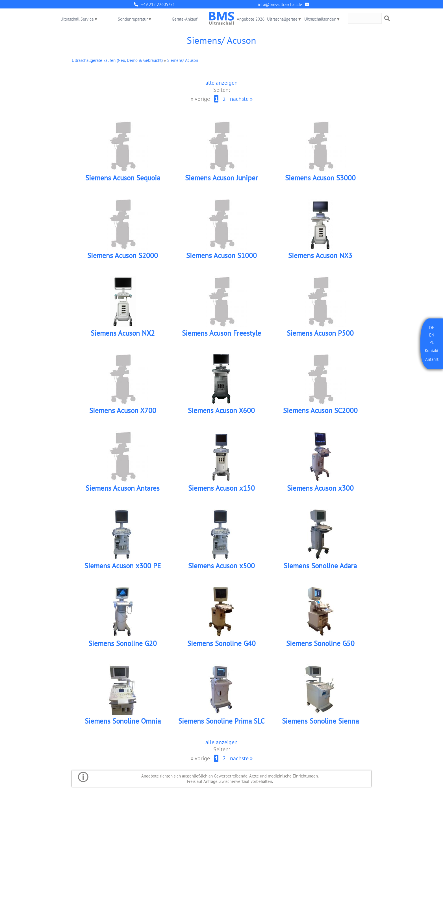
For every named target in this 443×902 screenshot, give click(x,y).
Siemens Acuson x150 (221, 490)
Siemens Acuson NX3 (320, 256)
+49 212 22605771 (158, 4)
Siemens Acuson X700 (122, 412)
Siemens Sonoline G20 (123, 646)
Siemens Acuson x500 (221, 568)
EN (431, 335)
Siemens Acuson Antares (123, 490)
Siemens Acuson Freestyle (221, 334)
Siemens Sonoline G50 (320, 646)
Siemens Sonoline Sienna (320, 724)
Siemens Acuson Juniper (221, 178)
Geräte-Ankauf (184, 19)
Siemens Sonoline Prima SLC (221, 724)
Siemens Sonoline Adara (320, 568)
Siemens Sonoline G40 (221, 646)
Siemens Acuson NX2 (123, 334)
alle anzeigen (221, 82)
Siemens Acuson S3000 (320, 178)
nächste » (241, 99)
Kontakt (431, 350)
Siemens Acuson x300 (320, 490)
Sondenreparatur (133, 19)
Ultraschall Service (77, 19)
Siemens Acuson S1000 (221, 256)
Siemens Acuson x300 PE (123, 568)
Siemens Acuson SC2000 (320, 412)
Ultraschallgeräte (282, 19)
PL (431, 342)
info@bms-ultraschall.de (280, 4)
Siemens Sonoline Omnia (122, 724)
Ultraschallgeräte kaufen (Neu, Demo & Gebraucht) (117, 60)
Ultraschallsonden (320, 19)
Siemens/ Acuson (182, 60)
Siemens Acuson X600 (221, 412)
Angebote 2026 (250, 19)
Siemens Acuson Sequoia (123, 178)
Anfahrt (431, 359)
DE (431, 327)
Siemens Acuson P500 (320, 334)
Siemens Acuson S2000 (122, 256)
